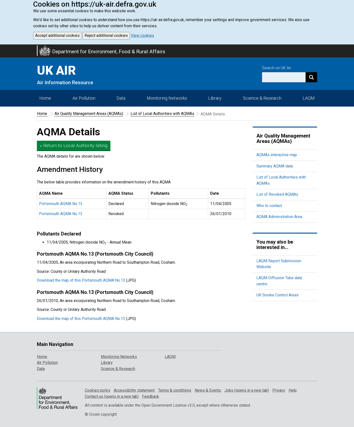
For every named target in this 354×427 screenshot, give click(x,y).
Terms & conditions (174, 390)
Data (121, 98)
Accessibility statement (134, 390)
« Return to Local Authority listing (73, 145)
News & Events (208, 390)
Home (45, 98)
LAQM (309, 98)
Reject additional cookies (106, 35)
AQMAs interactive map (276, 154)
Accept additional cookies (57, 35)
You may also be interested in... (274, 244)
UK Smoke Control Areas (277, 295)
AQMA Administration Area (279, 216)
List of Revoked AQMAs (277, 194)
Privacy (278, 390)
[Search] (311, 77)
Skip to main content (3, 47)
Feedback (150, 396)
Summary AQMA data (274, 166)
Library (214, 98)
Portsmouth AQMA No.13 (60, 203)
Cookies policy (97, 390)
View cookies (142, 35)
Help (293, 390)
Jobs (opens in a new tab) (246, 390)
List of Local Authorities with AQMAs (162, 113)
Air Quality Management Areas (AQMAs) (89, 113)
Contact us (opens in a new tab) (112, 396)
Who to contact (269, 205)
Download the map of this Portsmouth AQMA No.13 (81, 280)
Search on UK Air (276, 68)
